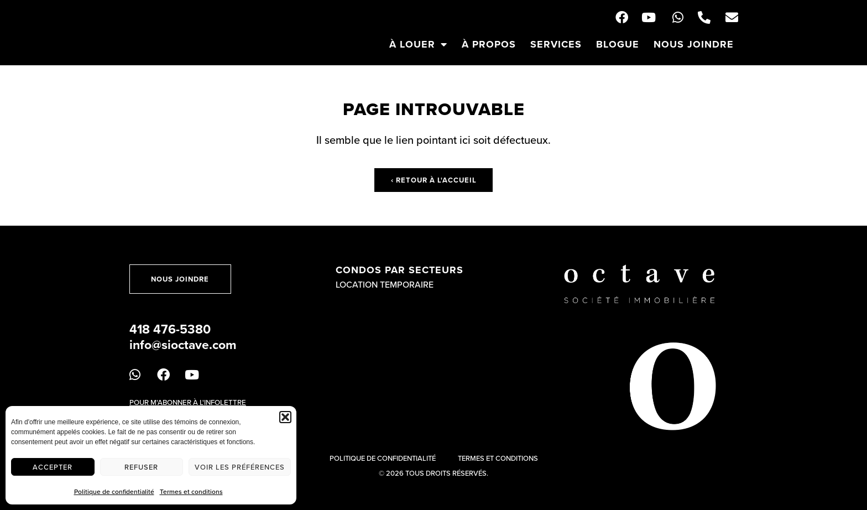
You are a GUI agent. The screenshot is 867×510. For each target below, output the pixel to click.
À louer (418, 44)
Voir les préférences (240, 467)
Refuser (141, 467)
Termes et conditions (191, 491)
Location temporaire (384, 284)
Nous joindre (694, 44)
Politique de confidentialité (114, 491)
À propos (489, 44)
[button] (285, 417)
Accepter (52, 467)
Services (556, 44)
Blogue (617, 44)
